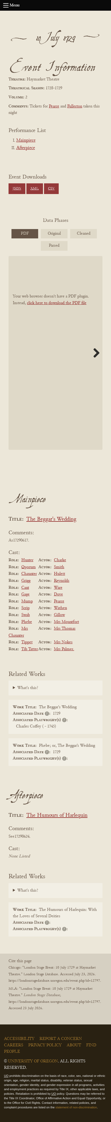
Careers (13, 1045)
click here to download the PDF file (56, 303)
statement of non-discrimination (76, 1107)
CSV (51, 189)
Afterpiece (25, 148)
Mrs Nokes (63, 642)
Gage (25, 594)
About (74, 1045)
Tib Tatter (29, 649)
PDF (25, 233)
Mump (27, 601)
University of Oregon (33, 1061)
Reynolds (61, 581)
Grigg (25, 581)
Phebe (26, 622)
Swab (25, 615)
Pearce (54, 106)
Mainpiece (25, 140)
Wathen (60, 608)
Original (54, 233)
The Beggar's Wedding (51, 519)
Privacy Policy (45, 1045)
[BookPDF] (55, 353)
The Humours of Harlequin (57, 815)
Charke (60, 560)
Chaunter (29, 574)
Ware (58, 588)
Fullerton (74, 106)
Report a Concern (60, 1039)
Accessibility (19, 1039)
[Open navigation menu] (6, 5)
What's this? (27, 688)
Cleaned (83, 233)
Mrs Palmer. (64, 649)
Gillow (59, 615)
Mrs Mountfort (66, 622)
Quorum (28, 567)
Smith (59, 567)
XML (34, 189)
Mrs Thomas (65, 628)
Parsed (54, 245)
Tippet (27, 642)
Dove (58, 594)
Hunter (27, 560)
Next (94, 352)
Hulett (59, 574)
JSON (17, 189)
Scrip (25, 608)
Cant (25, 588)
